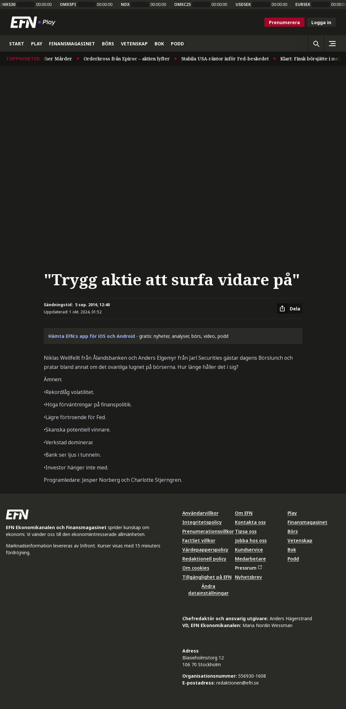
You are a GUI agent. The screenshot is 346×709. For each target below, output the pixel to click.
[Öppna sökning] (316, 43)
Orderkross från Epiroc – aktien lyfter (129, 58)
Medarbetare (250, 559)
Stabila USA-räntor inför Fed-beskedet (227, 58)
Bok (292, 549)
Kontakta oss (250, 522)
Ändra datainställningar (208, 589)
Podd (293, 559)
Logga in (321, 22)
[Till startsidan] (34, 22)
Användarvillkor (200, 513)
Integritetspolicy (202, 522)
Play (292, 513)
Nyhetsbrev (248, 577)
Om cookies (195, 568)
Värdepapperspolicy (205, 549)
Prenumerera (284, 22)
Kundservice (249, 549)
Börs (293, 531)
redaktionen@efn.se (237, 683)
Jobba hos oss (251, 540)
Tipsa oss (245, 531)
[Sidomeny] (332, 43)
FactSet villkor (198, 540)
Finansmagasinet (307, 522)
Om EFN (244, 513)
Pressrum (248, 568)
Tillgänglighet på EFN (207, 577)
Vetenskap (300, 540)
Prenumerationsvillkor (208, 531)
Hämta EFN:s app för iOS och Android (91, 336)
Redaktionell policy (204, 559)
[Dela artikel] (290, 308)
